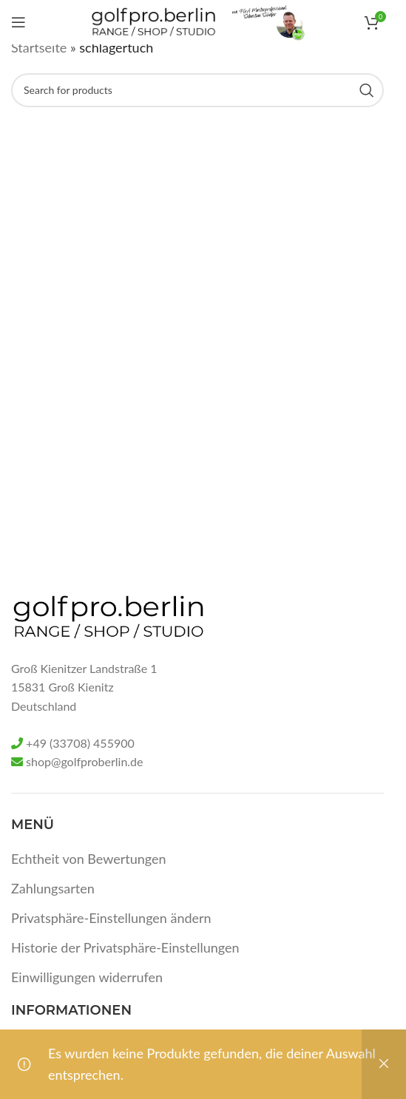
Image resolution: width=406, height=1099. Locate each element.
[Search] (197, 90)
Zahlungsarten (53, 888)
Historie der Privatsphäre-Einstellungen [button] (125, 947)
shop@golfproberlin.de (84, 761)
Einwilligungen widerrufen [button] (87, 977)
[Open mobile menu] (18, 22)
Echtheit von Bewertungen (88, 859)
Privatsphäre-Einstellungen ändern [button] (111, 918)
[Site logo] (153, 21)
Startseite (39, 47)
